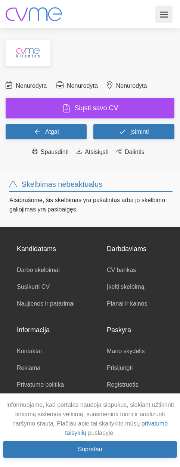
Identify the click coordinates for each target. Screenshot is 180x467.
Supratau (90, 449)
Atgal (46, 131)
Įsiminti (134, 131)
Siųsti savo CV (95, 108)
